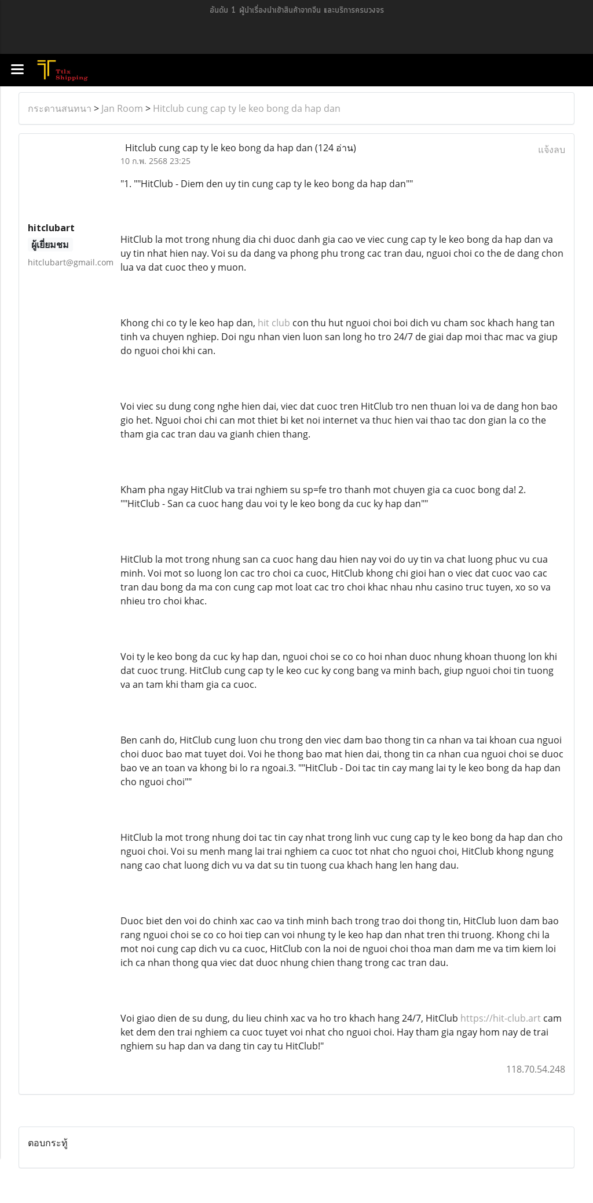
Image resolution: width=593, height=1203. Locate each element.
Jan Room (122, 108)
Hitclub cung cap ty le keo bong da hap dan (247, 108)
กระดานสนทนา (59, 108)
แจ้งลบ (551, 149)
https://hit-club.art (500, 1018)
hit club (274, 322)
